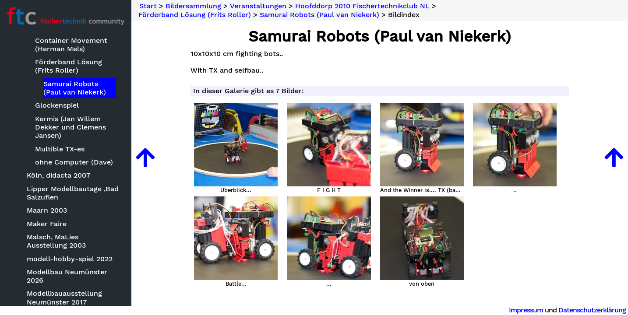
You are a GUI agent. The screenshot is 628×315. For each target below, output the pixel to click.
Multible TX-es (60, 149)
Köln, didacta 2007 (58, 175)
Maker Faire (47, 224)
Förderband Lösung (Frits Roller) (68, 66)
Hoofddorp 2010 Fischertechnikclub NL (362, 6)
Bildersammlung (193, 6)
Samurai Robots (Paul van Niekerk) (74, 88)
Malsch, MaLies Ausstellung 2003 (56, 241)
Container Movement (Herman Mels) (71, 44)
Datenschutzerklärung (592, 310)
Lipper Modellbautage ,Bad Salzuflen (73, 193)
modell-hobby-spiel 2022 (70, 259)
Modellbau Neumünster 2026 (67, 276)
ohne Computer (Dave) (74, 162)
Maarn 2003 (47, 210)
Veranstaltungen (258, 6)
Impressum (526, 310)
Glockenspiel (57, 105)
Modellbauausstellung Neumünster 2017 (64, 297)
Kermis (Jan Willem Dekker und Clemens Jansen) (70, 127)
